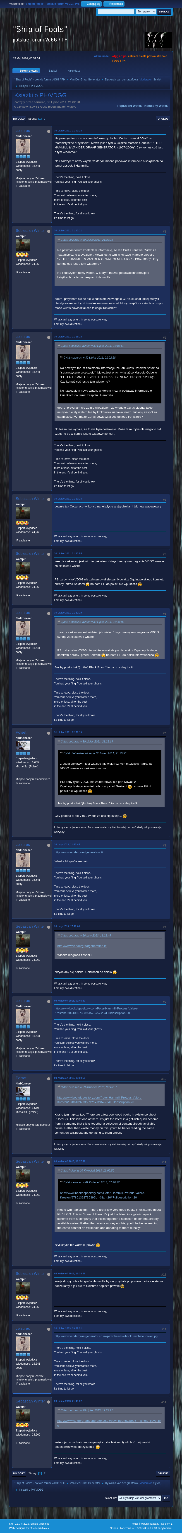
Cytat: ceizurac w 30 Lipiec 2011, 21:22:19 (87, 741)
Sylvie (156, 79)
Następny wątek (156, 105)
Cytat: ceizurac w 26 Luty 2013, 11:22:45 (86, 935)
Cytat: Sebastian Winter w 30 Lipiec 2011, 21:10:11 (92, 345)
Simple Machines (40, 1523)
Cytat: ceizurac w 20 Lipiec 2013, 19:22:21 (87, 1410)
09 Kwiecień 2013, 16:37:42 (69, 1161)
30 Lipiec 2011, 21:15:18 (68, 336)
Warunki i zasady (150, 1523)
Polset (21, 732)
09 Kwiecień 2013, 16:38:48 (69, 1273)
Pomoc (135, 1523)
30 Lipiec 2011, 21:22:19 (68, 612)
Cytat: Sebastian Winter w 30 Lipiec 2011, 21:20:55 (92, 621)
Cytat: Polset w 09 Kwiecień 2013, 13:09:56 (87, 1170)
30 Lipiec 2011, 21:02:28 (68, 130)
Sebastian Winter (30, 230)
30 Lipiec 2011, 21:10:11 (68, 230)
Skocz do (110, 1498)
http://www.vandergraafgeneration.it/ (79, 852)
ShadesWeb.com (39, 1528)
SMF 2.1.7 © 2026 (19, 1523)
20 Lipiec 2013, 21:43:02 (68, 1401)
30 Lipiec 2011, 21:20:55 (68, 553)
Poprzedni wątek (129, 105)
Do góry (19, 1473)
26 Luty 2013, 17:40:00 (67, 926)
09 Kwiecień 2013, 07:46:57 (69, 1000)
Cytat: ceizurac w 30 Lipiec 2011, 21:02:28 (87, 239)
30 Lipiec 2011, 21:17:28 (68, 498)
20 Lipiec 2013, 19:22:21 (68, 1328)
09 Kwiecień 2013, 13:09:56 (69, 1078)
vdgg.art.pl (119, 56)
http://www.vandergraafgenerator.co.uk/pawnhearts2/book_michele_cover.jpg (106, 1336)
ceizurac (23, 131)
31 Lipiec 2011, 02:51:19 (68, 732)
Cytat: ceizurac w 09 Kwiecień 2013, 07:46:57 (89, 1087)
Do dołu (19, 118)
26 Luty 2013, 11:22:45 (67, 844)
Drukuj (163, 118)
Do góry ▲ (167, 1523)
